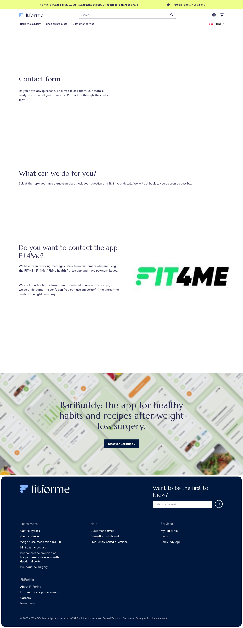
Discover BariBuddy (121, 444)
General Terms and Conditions (118, 618)
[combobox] (127, 15)
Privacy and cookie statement (151, 618)
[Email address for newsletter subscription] (182, 504)
